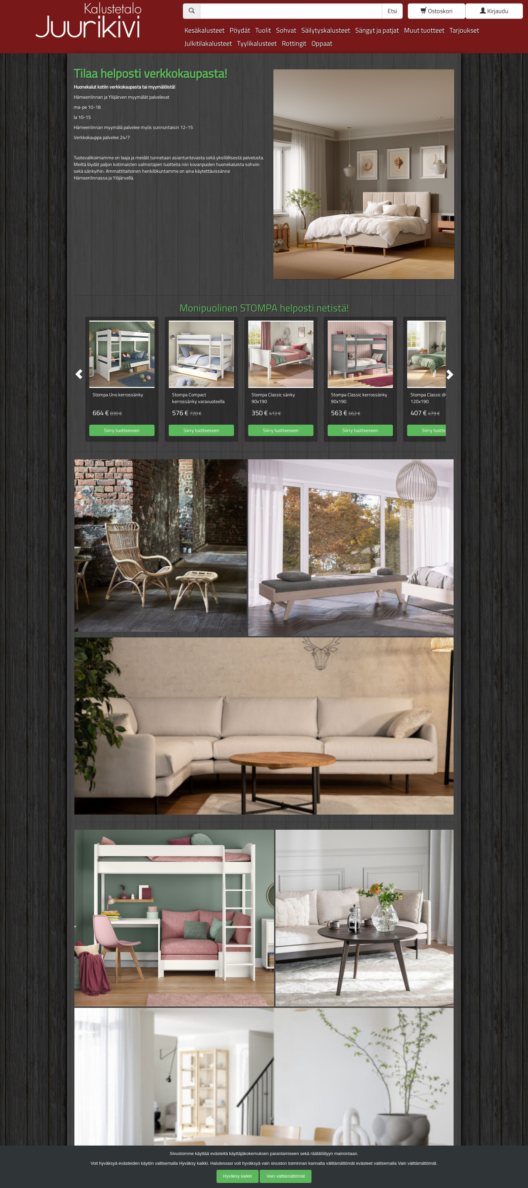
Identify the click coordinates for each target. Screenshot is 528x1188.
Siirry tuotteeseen (122, 430)
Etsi (392, 10)
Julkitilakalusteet (208, 43)
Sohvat (286, 30)
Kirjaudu (494, 10)
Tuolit (263, 30)
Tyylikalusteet (257, 43)
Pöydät (240, 30)
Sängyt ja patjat (377, 30)
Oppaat (321, 43)
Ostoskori (437, 10)
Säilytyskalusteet (325, 30)
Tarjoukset (464, 30)
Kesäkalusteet (205, 30)
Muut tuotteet (424, 30)
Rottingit (294, 43)
